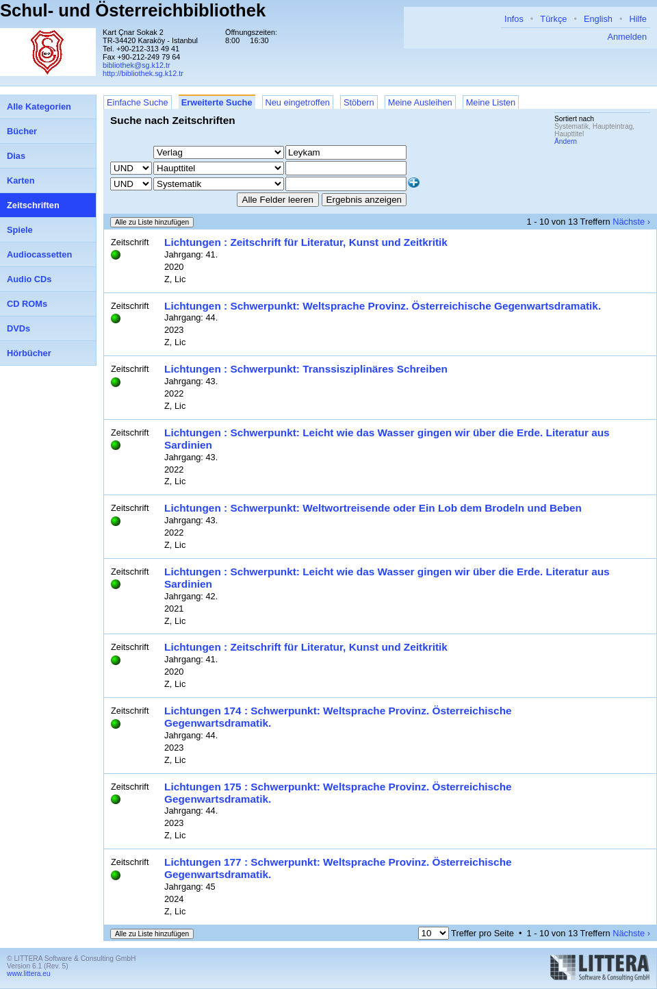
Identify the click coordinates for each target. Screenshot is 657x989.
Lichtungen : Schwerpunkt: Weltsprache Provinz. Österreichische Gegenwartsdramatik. (382, 306)
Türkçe (553, 19)
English (598, 19)
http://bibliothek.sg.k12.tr (143, 73)
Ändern (565, 141)
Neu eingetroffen (298, 102)
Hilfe (638, 19)
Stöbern (359, 102)
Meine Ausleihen (420, 102)
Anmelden (627, 37)
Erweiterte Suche (217, 102)
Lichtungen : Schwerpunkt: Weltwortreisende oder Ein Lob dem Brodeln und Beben (373, 508)
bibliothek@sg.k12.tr (136, 65)
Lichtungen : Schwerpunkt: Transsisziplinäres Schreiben (306, 369)
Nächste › (631, 221)
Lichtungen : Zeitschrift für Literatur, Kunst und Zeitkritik (306, 242)
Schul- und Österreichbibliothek (133, 10)
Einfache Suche (137, 102)
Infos (514, 19)
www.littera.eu (29, 973)
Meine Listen (491, 102)
